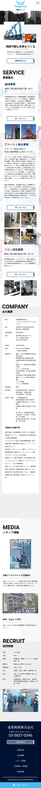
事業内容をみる (20, 61)
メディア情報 (20, 761)
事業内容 (20, 750)
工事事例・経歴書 (21, 766)
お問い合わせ (20, 742)
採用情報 (20, 772)
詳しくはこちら (20, 118)
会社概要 (20, 755)
